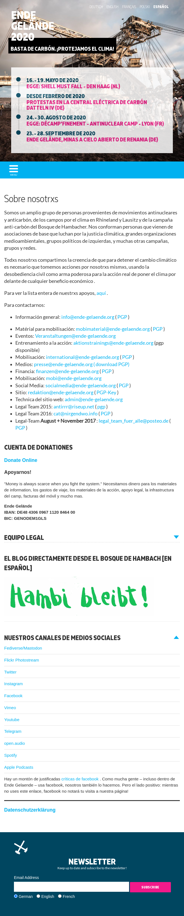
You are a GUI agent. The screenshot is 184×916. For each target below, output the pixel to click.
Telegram (12, 731)
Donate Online (20, 460)
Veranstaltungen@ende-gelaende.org (75, 336)
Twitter (10, 672)
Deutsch (96, 6)
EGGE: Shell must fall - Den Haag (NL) (73, 86)
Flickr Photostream (21, 660)
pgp (101, 407)
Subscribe (150, 887)
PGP (122, 317)
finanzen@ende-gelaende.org (68, 371)
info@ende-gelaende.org (88, 317)
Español (161, 6)
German (26, 896)
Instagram (13, 683)
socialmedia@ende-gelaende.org (81, 385)
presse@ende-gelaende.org (63, 364)
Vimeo (10, 707)
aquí (101, 293)
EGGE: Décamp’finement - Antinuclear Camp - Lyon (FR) (95, 123)
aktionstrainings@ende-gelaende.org (113, 343)
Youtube (12, 719)
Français (129, 6)
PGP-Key (106, 392)
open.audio (14, 743)
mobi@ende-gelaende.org (73, 378)
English (112, 6)
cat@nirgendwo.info (76, 414)
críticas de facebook (80, 779)
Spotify (10, 755)
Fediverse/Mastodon (23, 648)
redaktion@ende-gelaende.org (61, 392)
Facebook (13, 695)
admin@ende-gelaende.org (94, 399)
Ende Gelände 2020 (32, 25)
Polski (145, 6)
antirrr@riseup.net (74, 407)
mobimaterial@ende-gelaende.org (113, 329)
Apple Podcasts (18, 767)
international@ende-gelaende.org (83, 357)
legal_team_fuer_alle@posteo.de (134, 421)
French (69, 896)
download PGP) (112, 364)
